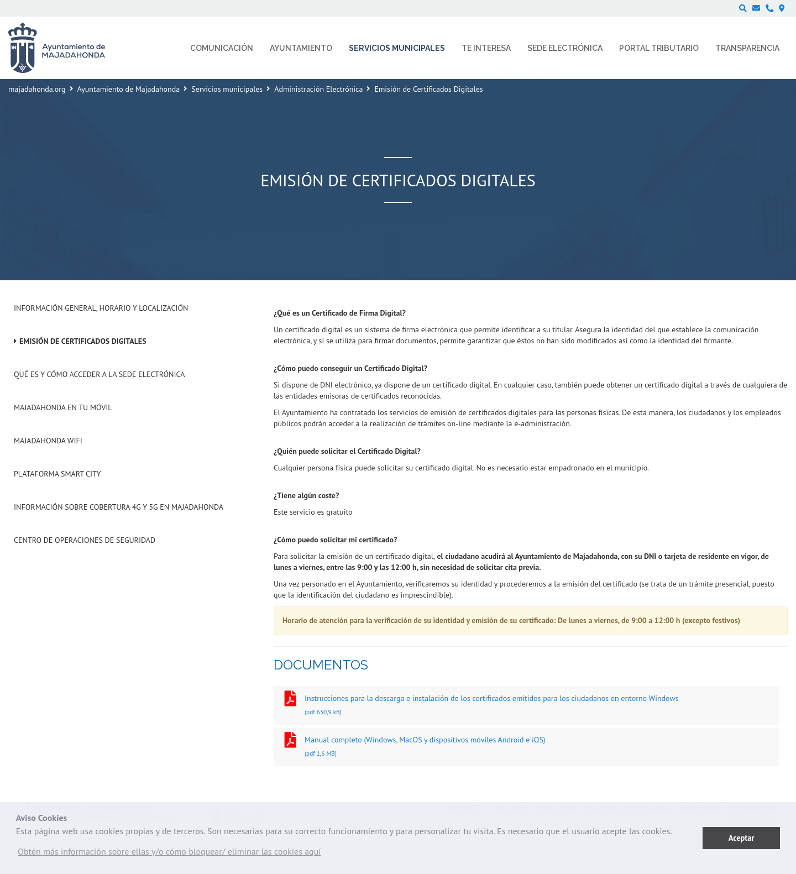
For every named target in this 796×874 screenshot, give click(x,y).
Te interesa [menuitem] (486, 48)
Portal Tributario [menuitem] (659, 48)
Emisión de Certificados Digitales (82, 341)
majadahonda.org (37, 89)
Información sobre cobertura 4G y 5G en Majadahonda (118, 507)
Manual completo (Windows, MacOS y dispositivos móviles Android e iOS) (526, 748)
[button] (169, 854)
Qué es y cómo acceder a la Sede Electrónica (99, 374)
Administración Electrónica (318, 89)
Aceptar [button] (742, 838)
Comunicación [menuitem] (221, 48)
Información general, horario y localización (101, 308)
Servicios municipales (227, 89)
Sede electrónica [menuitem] (565, 48)
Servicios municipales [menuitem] (397, 48)
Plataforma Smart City (57, 474)
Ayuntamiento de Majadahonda (128, 89)
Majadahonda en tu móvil (63, 407)
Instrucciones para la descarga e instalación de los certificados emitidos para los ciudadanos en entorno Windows (526, 706)
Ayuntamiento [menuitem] (301, 48)
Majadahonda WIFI (48, 441)
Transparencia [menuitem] (747, 48)
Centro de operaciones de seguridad (84, 540)
